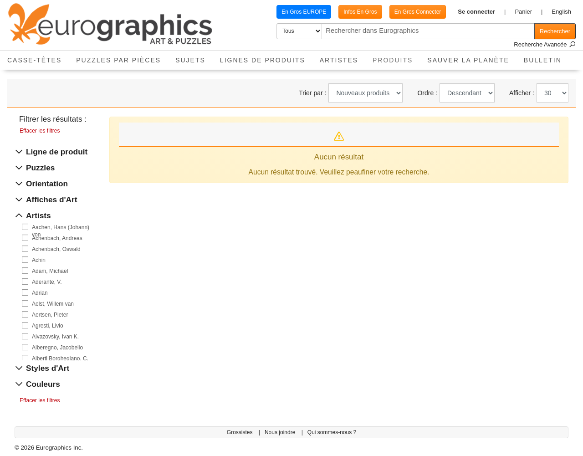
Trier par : (312, 93)
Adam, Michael (50, 271)
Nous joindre (281, 432)
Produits (396, 57)
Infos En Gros (360, 12)
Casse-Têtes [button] (34, 60)
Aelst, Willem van (53, 304)
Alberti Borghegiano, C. (60, 358)
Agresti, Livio (47, 326)
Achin (39, 260)
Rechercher (555, 31)
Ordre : (427, 93)
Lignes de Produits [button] (262, 60)
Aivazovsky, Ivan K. (55, 336)
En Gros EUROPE (303, 12)
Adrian (40, 293)
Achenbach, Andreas (57, 238)
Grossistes (240, 432)
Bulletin (543, 60)
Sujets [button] (190, 60)
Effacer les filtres (40, 131)
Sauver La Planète (468, 60)
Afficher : (521, 93)
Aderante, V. (47, 282)
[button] (481, 11)
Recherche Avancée (545, 44)
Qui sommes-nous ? (331, 432)
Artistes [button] (339, 60)
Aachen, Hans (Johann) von (60, 227)
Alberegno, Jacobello (57, 347)
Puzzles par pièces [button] (118, 60)
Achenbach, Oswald (56, 249)
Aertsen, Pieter (50, 315)
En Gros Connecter (417, 12)
